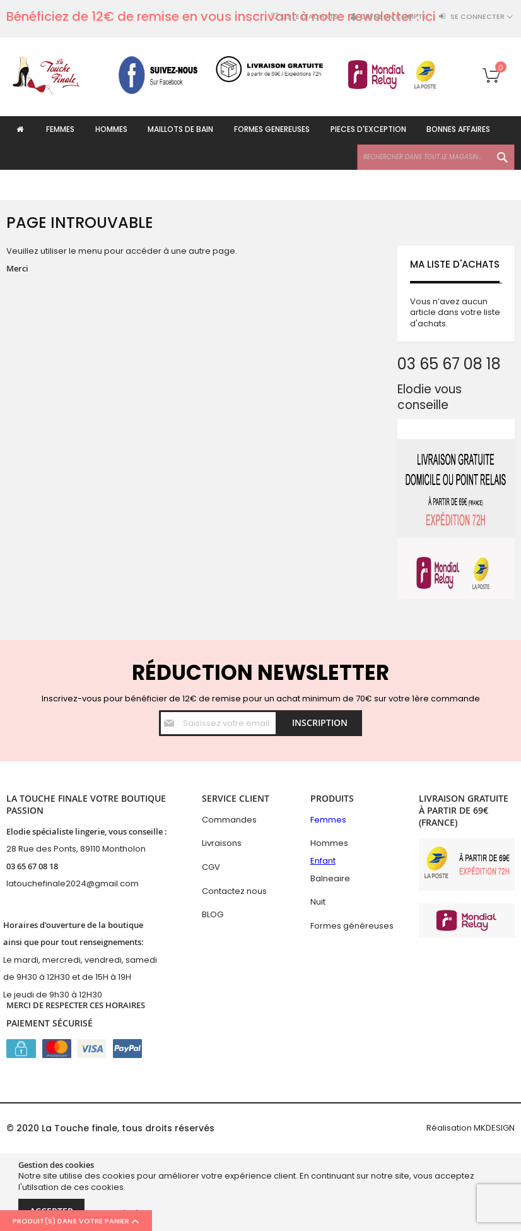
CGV (211, 867)
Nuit (317, 902)
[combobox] (436, 187)
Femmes (328, 820)
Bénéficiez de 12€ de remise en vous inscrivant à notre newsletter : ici (221, 16)
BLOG (212, 914)
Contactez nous (234, 891)
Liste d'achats (310, 16)
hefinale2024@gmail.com (85, 884)
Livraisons (222, 844)
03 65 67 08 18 (32, 866)
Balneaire (330, 878)
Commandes (229, 820)
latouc (19, 884)
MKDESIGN (494, 1128)
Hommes (329, 844)
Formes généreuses (352, 926)
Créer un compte (393, 16)
